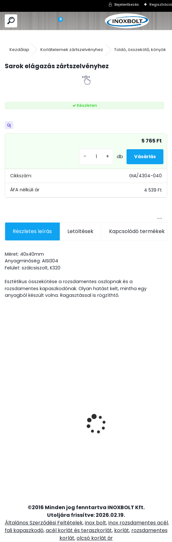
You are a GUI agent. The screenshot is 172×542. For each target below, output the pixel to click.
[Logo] (126, 21)
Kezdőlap (19, 50)
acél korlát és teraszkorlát (79, 530)
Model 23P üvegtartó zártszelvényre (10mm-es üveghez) (152, 413)
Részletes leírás (32, 231)
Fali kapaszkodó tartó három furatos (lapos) (72, 398)
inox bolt (95, 522)
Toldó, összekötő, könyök (140, 50)
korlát (121, 530)
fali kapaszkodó (24, 530)
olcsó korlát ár (95, 538)
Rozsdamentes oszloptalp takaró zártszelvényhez (29, 400)
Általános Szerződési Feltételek (44, 522)
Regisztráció (160, 4)
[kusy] (96, 156)
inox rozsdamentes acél (138, 522)
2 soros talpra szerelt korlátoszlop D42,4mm (110, 432)
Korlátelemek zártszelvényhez (71, 50)
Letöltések (80, 231)
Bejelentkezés (126, 4)
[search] (11, 21)
